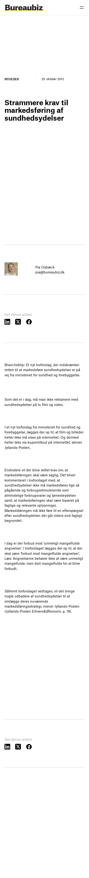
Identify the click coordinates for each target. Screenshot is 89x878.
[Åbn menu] (81, 7)
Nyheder (12, 79)
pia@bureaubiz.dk (50, 272)
